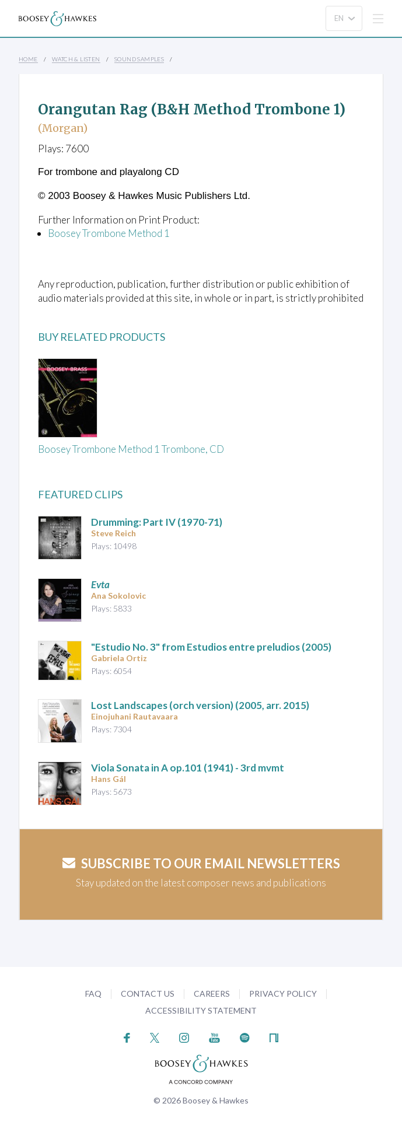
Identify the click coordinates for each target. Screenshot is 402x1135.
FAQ (93, 993)
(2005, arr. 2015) (200, 705)
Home (28, 58)
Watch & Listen (76, 58)
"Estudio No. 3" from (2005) (211, 647)
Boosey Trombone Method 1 (109, 233)
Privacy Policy (283, 993)
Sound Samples (139, 58)
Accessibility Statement (201, 1010)
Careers (212, 993)
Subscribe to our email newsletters (201, 863)
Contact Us (147, 993)
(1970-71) (156, 522)
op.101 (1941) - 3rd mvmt (187, 768)
